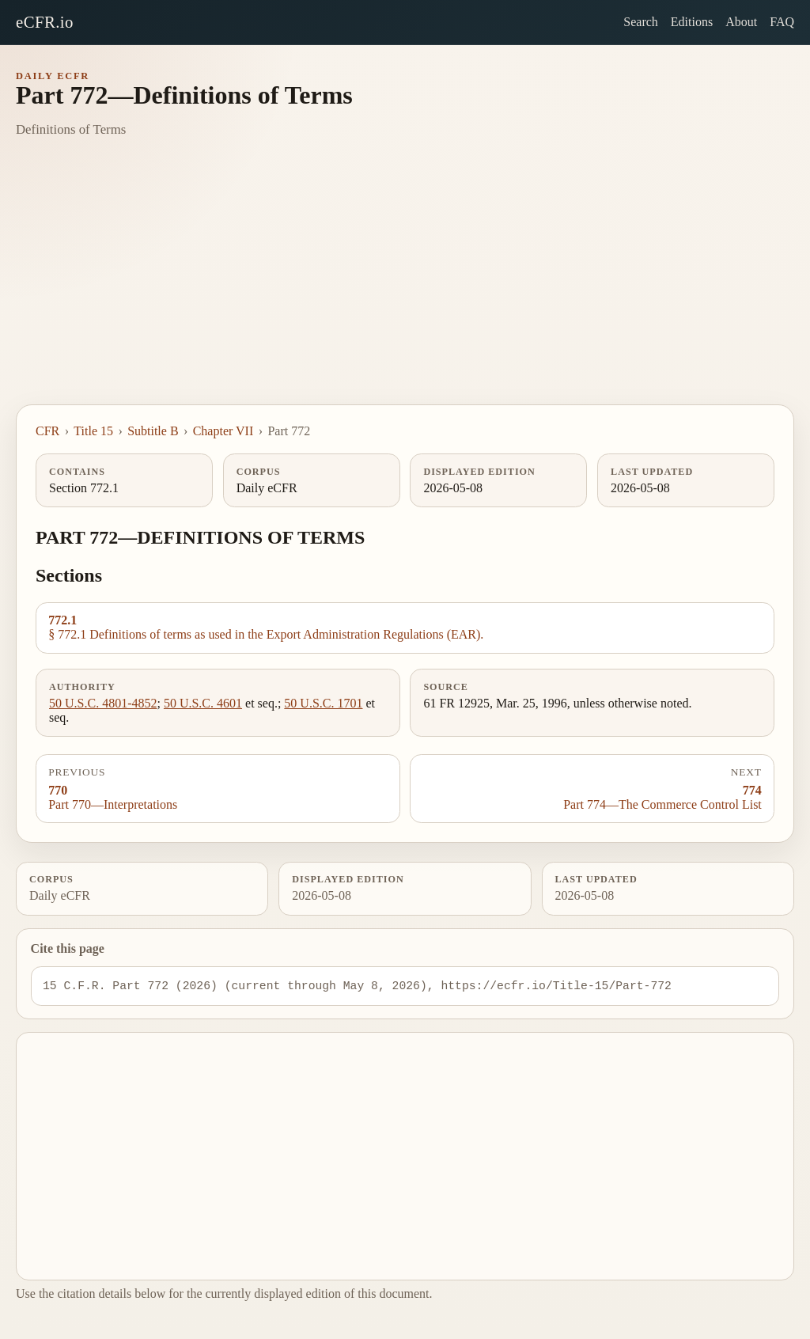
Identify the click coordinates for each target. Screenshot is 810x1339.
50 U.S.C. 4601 (203, 703)
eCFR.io (45, 22)
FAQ (782, 21)
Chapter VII (223, 431)
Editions (692, 21)
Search (640, 21)
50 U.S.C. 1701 (323, 703)
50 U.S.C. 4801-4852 (103, 703)
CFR (47, 431)
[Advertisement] (405, 285)
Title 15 (93, 431)
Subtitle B (152, 431)
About (741, 21)
